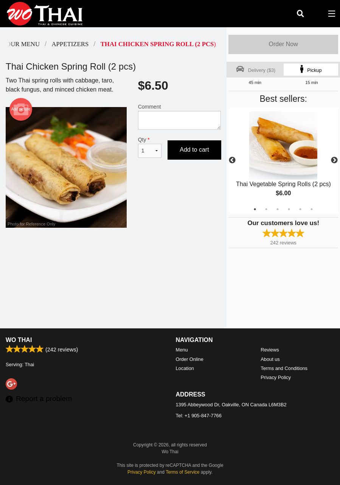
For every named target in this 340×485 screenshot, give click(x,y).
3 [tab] (277, 209)
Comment (179, 117)
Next (334, 160)
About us (270, 359)
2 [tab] (266, 209)
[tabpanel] (283, 160)
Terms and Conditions (284, 368)
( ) (315, 13)
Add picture (21, 109)
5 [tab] (300, 209)
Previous (232, 160)
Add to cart (194, 149)
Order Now (283, 44)
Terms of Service (182, 472)
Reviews (270, 350)
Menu (182, 350)
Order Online (189, 359)
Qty (150, 147)
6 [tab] (311, 209)
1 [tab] (255, 209)
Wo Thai (19, 340)
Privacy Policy (276, 377)
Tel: (199, 415)
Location (185, 368)
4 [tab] (289, 209)
